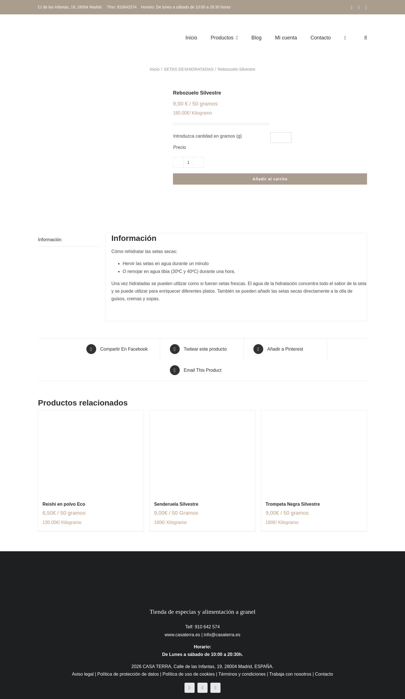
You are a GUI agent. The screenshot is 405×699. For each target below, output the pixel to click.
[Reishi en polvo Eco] (91, 452)
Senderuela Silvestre (176, 504)
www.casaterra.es (182, 634)
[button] (365, 37)
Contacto (324, 674)
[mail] (215, 688)
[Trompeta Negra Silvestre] (314, 452)
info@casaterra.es (222, 634)
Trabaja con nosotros (290, 674)
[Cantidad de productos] (188, 162)
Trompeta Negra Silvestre (293, 504)
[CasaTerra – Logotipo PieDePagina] (202, 562)
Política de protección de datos (128, 674)
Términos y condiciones (242, 674)
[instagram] (202, 688)
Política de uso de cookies (189, 674)
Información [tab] (50, 239)
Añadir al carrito (270, 179)
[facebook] (189, 688)
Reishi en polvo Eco (63, 504)
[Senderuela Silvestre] (202, 452)
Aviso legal (83, 674)
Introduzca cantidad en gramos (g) (207, 136)
